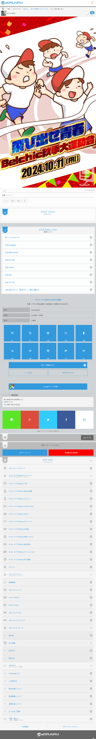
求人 (25, 201)
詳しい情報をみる (48, 365)
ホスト (6, 201)
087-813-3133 (13, 404)
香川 (19, 201)
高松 (12, 201)
